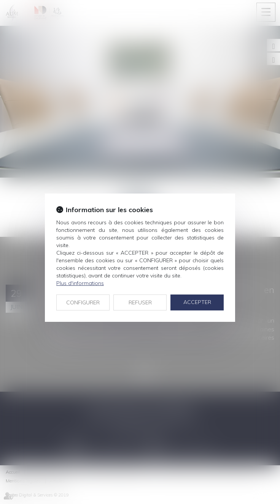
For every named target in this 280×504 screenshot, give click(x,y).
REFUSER (140, 302)
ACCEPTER (197, 302)
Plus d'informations (80, 283)
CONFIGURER (83, 302)
